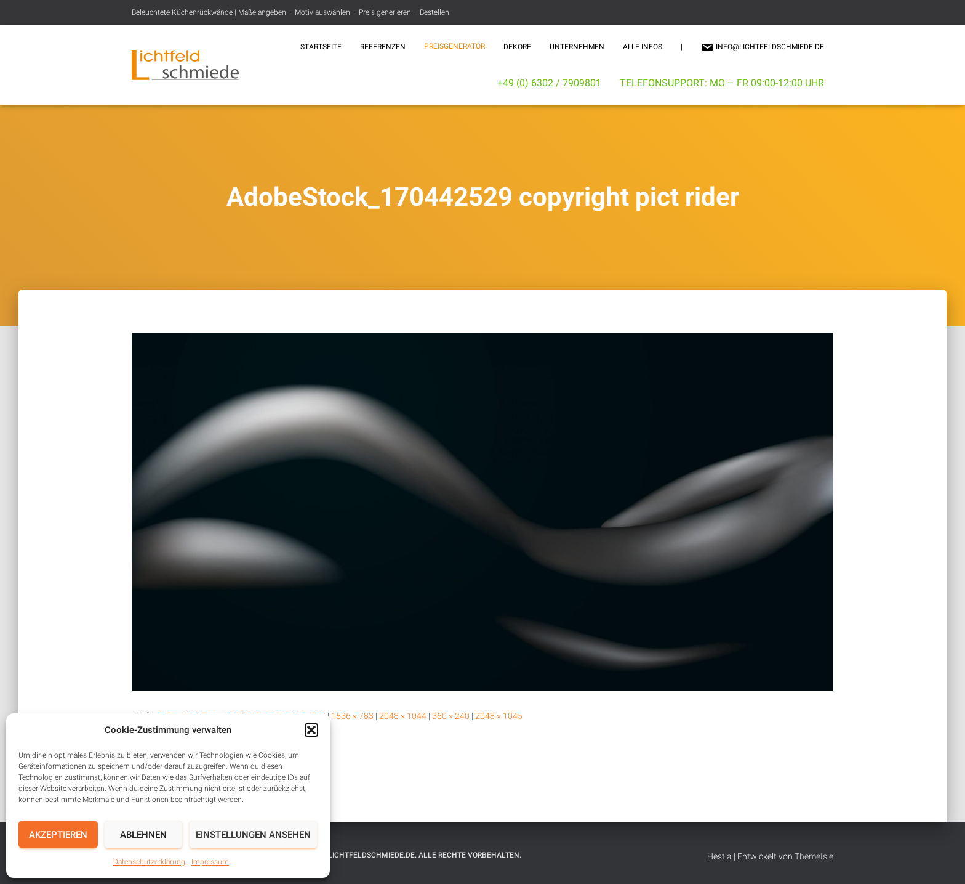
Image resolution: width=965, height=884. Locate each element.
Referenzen (383, 47)
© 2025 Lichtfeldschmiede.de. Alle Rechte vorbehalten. (411, 855)
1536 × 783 (352, 716)
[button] (311, 730)
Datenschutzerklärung (149, 862)
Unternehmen (577, 47)
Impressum (210, 862)
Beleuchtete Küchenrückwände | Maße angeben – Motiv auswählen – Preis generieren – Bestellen (290, 12)
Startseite (321, 47)
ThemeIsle (814, 856)
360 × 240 (451, 716)
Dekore (517, 47)
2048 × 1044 (402, 716)
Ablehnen (143, 834)
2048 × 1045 (499, 716)
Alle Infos (642, 47)
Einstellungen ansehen (253, 834)
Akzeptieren (58, 834)
